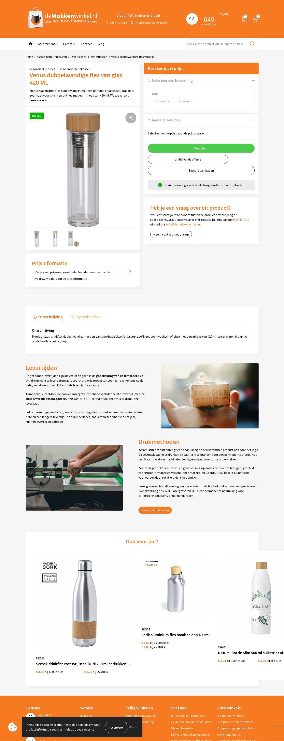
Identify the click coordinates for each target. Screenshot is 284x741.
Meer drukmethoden (155, 510)
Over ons (86, 674)
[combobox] (221, 43)
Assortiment (46, 44)
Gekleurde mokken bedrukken (191, 680)
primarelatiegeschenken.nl (237, 699)
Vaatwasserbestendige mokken (186, 708)
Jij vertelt (86, 680)
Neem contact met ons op (171, 234)
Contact (86, 44)
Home (29, 57)
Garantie (69, 44)
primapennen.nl (229, 693)
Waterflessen (99, 57)
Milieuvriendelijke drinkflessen (191, 699)
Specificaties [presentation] (85, 316)
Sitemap (85, 693)
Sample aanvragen (201, 170)
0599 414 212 (117, 22)
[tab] (47, 317)
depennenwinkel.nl (231, 674)
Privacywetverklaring (139, 680)
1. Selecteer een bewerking (170, 80)
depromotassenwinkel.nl (235, 680)
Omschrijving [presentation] (49, 316)
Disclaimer (132, 686)
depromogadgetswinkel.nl (236, 686)
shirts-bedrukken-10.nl (234, 705)
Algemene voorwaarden (141, 674)
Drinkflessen (79, 57)
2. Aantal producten (164, 119)
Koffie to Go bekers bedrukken (191, 693)
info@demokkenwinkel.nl (150, 22)
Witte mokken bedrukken (188, 674)
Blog (101, 44)
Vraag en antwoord (92, 686)
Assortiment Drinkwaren (52, 57)
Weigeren (133, 727)
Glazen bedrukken (183, 686)
